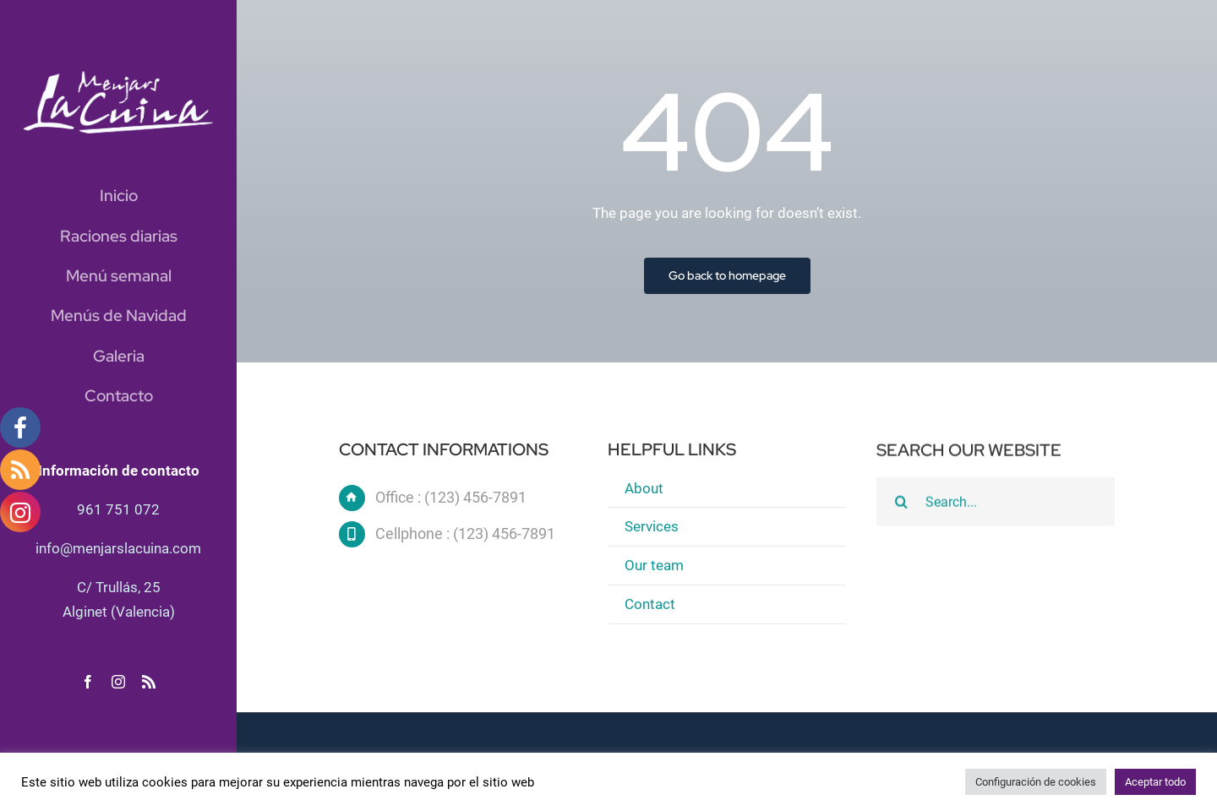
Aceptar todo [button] (1155, 782)
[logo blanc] (118, 77)
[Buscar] (900, 503)
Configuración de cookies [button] (1035, 782)
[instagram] (118, 682)
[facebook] (88, 682)
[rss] (149, 682)
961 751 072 (118, 509)
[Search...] (995, 503)
